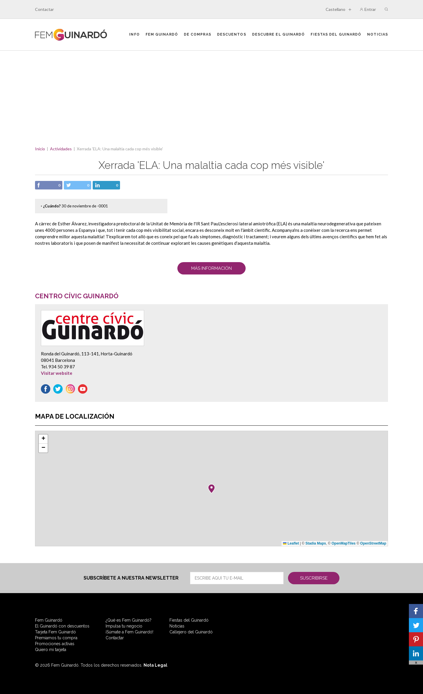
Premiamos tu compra (56, 637)
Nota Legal (155, 665)
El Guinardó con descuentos (62, 626)
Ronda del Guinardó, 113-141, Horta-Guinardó (86, 353)
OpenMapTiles (344, 543)
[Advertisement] (211, 95)
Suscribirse (314, 578)
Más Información (211, 268)
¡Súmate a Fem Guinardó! (129, 632)
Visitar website (56, 373)
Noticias (377, 34)
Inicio (40, 148)
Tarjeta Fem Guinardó (55, 632)
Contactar (44, 9)
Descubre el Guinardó (278, 34)
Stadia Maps (315, 543)
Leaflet (291, 543)
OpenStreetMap (373, 543)
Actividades (61, 148)
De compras (197, 34)
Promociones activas (54, 643)
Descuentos (231, 34)
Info (134, 34)
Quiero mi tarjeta (50, 649)
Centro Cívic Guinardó (77, 296)
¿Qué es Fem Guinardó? (128, 620)
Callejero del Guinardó (191, 632)
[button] (211, 488)
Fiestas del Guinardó (336, 34)
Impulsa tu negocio (124, 626)
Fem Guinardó (162, 34)
